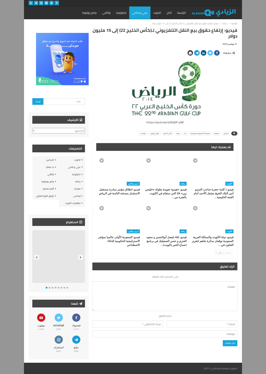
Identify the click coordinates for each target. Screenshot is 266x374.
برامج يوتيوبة (89, 12)
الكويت (157, 12)
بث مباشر (50, 167)
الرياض (226, 133)
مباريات (143, 133)
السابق (228, 253)
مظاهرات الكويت (73, 203)
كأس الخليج (167, 133)
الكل (169, 12)
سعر (178, 133)
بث (185, 133)
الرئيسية (181, 12)
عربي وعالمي (140, 12)
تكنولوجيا (121, 12)
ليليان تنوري (154, 133)
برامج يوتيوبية (47, 181)
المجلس (50, 160)
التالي (219, 253)
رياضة (183, 183)
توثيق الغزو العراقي (45, 196)
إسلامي (77, 196)
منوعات (77, 189)
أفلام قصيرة (48, 189)
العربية (216, 133)
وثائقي (106, 12)
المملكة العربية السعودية (200, 133)
